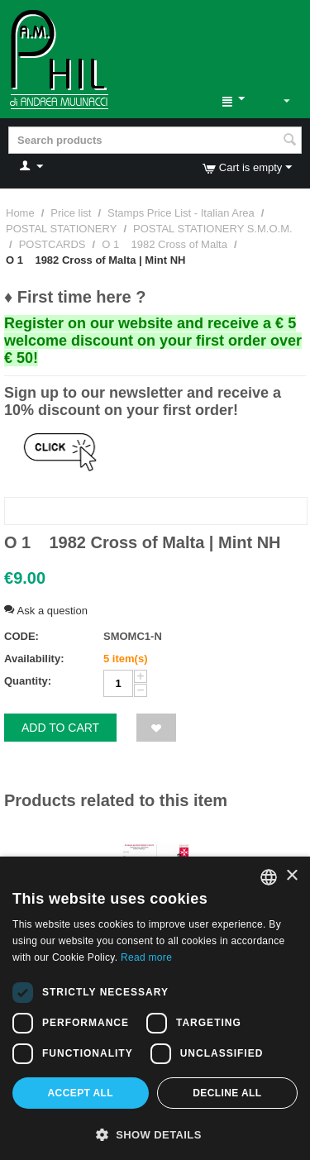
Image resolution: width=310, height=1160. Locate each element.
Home (20, 213)
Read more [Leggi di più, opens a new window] (146, 957)
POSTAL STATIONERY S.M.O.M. (213, 228)
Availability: (34, 658)
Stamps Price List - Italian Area (181, 213)
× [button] (291, 876)
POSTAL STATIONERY (61, 228)
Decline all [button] (227, 1093)
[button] (155, 1133)
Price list (70, 213)
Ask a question (46, 610)
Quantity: (27, 681)
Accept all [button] (81, 1093)
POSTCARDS (52, 244)
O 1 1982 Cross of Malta (164, 244)
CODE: (21, 636)
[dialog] (155, 1008)
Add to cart (60, 727)
